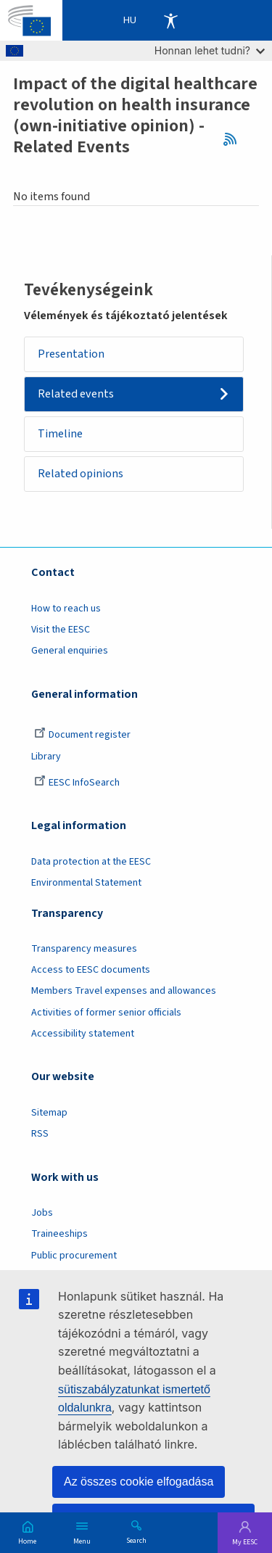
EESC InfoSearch (77, 782)
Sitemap (49, 1112)
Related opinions (80, 474)
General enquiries (69, 650)
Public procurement (74, 1255)
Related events (76, 394)
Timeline (60, 434)
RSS (234, 138)
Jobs (42, 1213)
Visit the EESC (60, 629)
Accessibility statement (82, 1033)
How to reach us (66, 608)
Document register (82, 735)
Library (46, 756)
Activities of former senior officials (106, 1012)
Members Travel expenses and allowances (123, 991)
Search (136, 1540)
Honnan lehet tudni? (209, 50)
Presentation (71, 354)
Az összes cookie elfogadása (138, 1481)
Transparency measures (84, 949)
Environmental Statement (86, 883)
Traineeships (59, 1234)
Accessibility (170, 20)
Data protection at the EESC (91, 861)
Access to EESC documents (90, 970)
